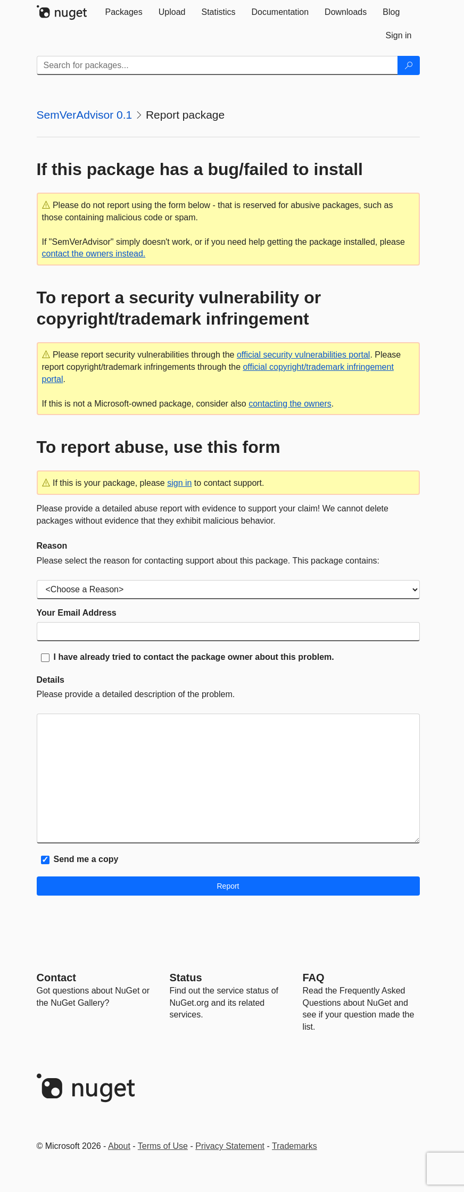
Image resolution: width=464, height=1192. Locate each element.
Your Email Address (77, 612)
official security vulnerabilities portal (303, 354)
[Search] (408, 65)
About (119, 1145)
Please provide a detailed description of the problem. (136, 694)
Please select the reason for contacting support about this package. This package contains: (208, 560)
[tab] (124, 12)
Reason (52, 545)
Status (186, 977)
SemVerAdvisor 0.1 (84, 115)
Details (50, 679)
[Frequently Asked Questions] (314, 977)
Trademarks (294, 1145)
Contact (56, 977)
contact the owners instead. (94, 253)
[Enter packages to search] (217, 65)
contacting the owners (290, 403)
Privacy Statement (229, 1145)
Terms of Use (163, 1145)
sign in (179, 482)
